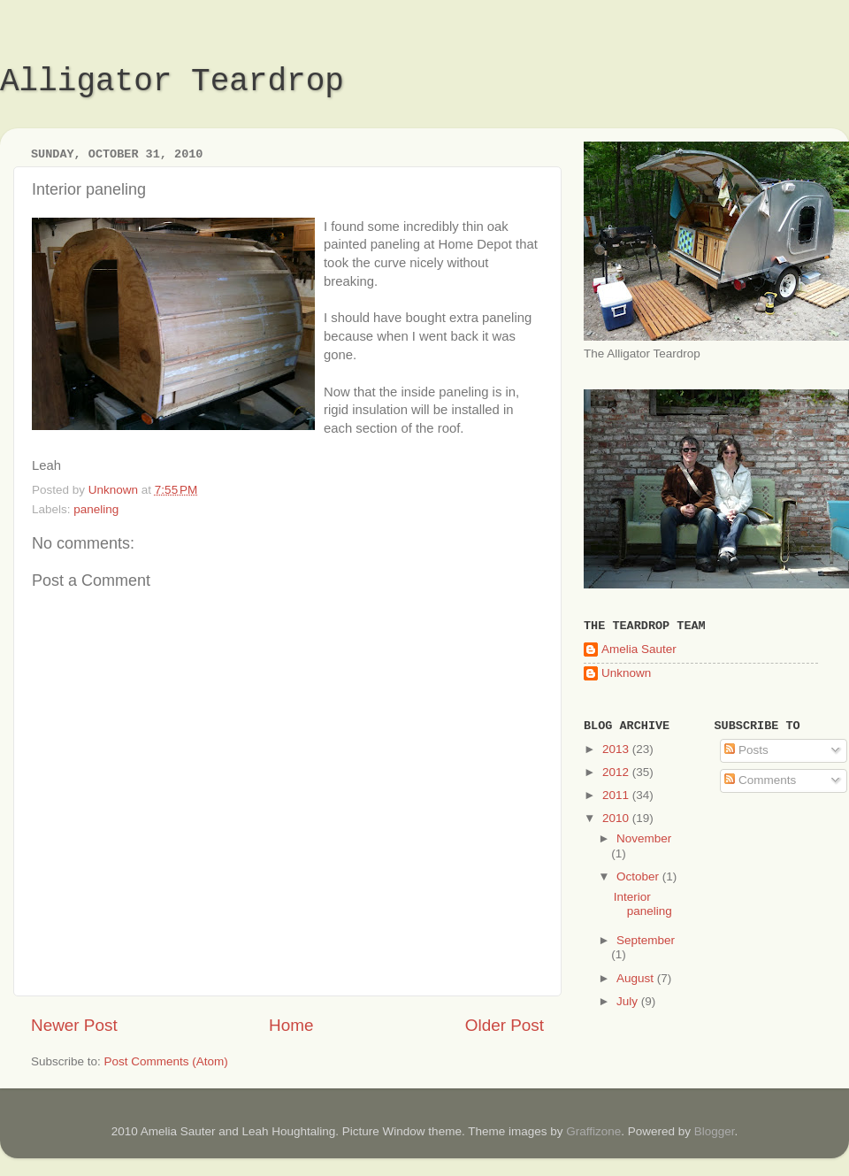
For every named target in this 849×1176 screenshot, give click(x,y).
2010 (617, 818)
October (639, 876)
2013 (617, 749)
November (643, 838)
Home (291, 1025)
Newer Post (74, 1025)
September (645, 940)
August (636, 978)
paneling (96, 509)
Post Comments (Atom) (166, 1061)
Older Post (504, 1025)
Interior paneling (643, 904)
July (628, 1001)
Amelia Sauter (639, 649)
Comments (760, 780)
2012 (617, 772)
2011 (617, 795)
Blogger (714, 1131)
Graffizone (593, 1131)
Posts (746, 750)
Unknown (626, 673)
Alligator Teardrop (172, 82)
